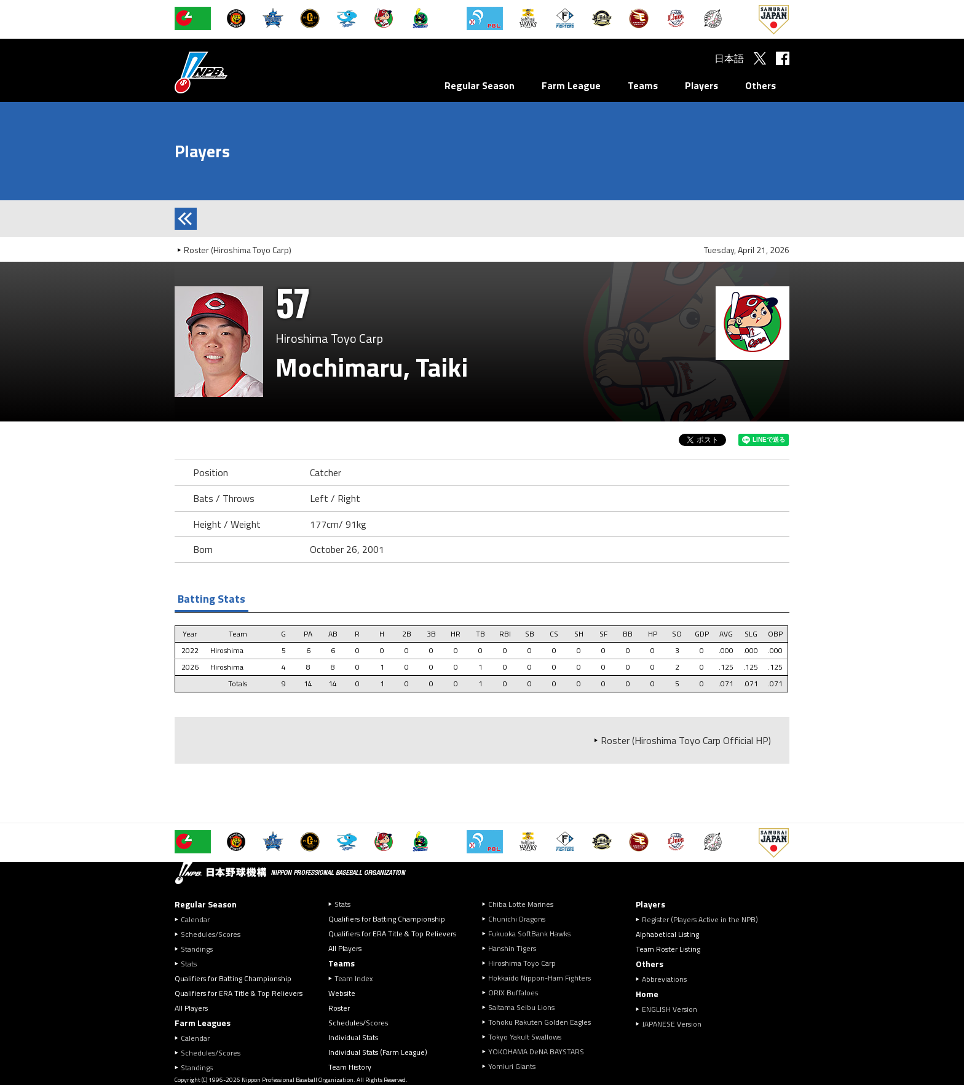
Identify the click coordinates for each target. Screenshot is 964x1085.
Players (701, 85)
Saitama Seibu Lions (521, 1007)
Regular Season (479, 85)
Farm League (571, 85)
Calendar (195, 919)
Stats (189, 963)
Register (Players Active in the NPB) (703, 919)
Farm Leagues (203, 1022)
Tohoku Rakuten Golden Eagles (539, 1022)
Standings (197, 949)
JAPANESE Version (671, 1024)
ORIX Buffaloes (513, 992)
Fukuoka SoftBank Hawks (529, 933)
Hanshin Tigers (512, 948)
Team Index (353, 978)
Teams (643, 85)
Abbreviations (664, 979)
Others (760, 85)
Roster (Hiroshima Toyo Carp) (237, 249)
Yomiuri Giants (511, 1066)
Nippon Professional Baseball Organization (232, 72)
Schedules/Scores (210, 934)
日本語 (729, 58)
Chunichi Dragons (516, 919)
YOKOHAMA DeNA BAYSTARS (536, 1051)
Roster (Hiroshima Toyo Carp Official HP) (686, 740)
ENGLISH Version (669, 1009)
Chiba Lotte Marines (520, 904)
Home (647, 993)
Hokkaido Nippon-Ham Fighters (539, 978)
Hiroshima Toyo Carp (522, 963)
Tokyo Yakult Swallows (524, 1037)
